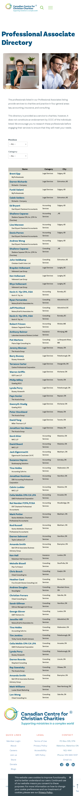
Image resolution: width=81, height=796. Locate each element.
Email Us (67, 759)
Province (12, 139)
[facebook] (62, 764)
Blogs (13, 769)
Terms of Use (40, 741)
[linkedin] (73, 764)
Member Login (13, 741)
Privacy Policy (40, 745)
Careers (13, 750)
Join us (13, 755)
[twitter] (68, 764)
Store (13, 759)
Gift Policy (40, 755)
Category (12, 151)
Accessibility (40, 750)
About (13, 745)
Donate (13, 764)
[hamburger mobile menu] (50, 7)
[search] (42, 7)
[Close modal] (70, 777)
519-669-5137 (71, 755)
